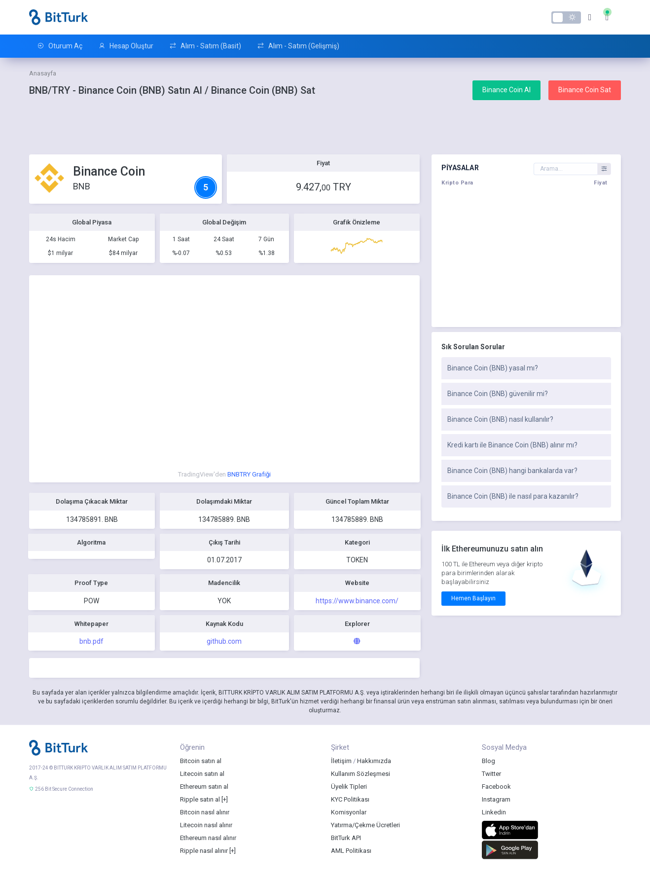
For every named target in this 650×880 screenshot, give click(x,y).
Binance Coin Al (506, 90)
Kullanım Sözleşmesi (360, 773)
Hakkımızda (374, 761)
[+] (224, 799)
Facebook (496, 786)
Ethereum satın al (204, 786)
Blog (488, 761)
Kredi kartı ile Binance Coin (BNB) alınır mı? (512, 445)
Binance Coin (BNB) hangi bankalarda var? (512, 471)
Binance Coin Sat (584, 90)
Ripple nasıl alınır (204, 850)
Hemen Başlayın (473, 598)
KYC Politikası (350, 799)
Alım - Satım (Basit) (205, 46)
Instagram (496, 799)
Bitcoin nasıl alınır (204, 812)
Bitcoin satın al (200, 761)
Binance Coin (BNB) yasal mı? (492, 368)
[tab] (526, 368)
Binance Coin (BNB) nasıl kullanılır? (500, 419)
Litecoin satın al (202, 773)
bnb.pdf (91, 641)
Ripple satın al (200, 799)
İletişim (341, 761)
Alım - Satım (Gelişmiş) (298, 46)
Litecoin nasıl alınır (206, 825)
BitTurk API (346, 838)
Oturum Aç (59, 46)
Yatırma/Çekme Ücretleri (365, 825)
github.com (224, 641)
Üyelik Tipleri (349, 786)
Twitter (491, 773)
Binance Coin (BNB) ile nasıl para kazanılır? (512, 496)
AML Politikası (351, 850)
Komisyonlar (348, 812)
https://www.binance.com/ (357, 601)
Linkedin (494, 812)
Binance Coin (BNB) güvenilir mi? (497, 394)
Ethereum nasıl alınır (208, 838)
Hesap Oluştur (125, 46)
